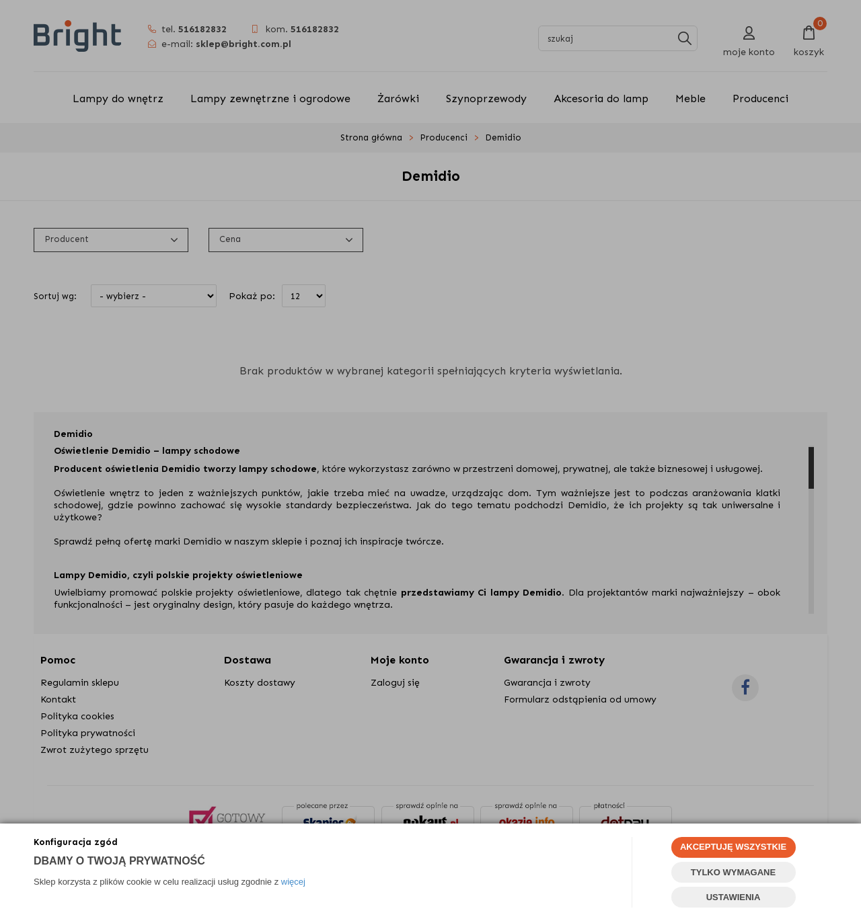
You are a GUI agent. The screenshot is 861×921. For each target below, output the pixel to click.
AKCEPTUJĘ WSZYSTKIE (733, 847)
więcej (293, 882)
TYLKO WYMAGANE (733, 872)
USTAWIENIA (733, 897)
